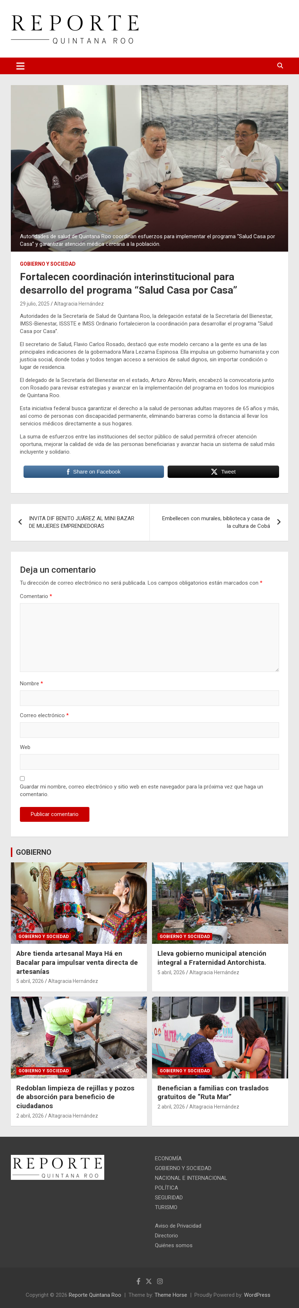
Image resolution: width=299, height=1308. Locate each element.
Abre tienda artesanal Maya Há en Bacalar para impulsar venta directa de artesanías (77, 962)
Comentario (36, 596)
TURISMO (166, 1207)
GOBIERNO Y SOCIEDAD (48, 264)
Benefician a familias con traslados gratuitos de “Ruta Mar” (213, 1092)
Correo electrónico (44, 715)
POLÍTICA (166, 1188)
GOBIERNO (33, 852)
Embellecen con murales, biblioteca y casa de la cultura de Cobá (216, 522)
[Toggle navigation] (20, 66)
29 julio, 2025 (35, 304)
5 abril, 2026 (30, 981)
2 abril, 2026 (30, 1116)
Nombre (31, 683)
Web (25, 747)
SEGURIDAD (169, 1197)
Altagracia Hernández (79, 304)
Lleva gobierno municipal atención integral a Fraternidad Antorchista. (211, 958)
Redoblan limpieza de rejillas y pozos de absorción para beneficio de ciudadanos (75, 1097)
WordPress (257, 1295)
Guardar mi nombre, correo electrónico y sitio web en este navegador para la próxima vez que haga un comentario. (141, 790)
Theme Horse (171, 1295)
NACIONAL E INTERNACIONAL (191, 1178)
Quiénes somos (174, 1245)
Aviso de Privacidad (178, 1226)
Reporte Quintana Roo (95, 1295)
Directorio (166, 1235)
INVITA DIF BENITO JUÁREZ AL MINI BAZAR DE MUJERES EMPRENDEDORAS (81, 522)
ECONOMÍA (168, 1158)
